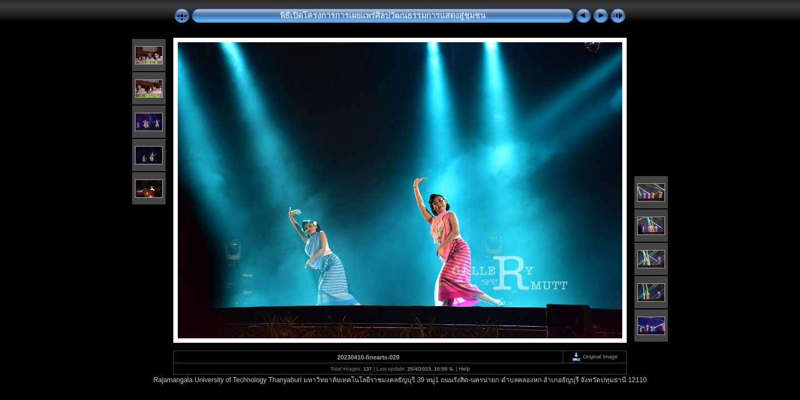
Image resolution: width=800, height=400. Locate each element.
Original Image (594, 356)
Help (464, 369)
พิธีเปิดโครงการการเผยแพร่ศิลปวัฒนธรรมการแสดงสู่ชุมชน (383, 15)
